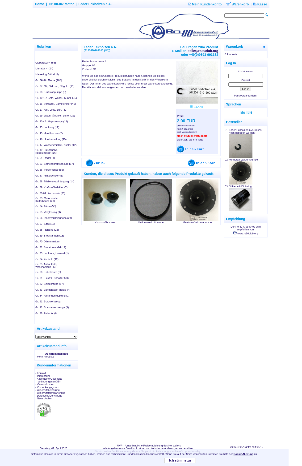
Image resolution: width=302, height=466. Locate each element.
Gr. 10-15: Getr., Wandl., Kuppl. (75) (56, 97)
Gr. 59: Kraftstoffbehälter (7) (51, 187)
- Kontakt (40, 373)
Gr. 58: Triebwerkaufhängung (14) (54, 181)
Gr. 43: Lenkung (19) (47, 127)
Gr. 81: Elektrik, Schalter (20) (52, 278)
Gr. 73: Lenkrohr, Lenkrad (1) (52, 253)
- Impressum (42, 375)
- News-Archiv (43, 398)
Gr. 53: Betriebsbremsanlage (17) (54, 163)
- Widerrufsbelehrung (47, 390)
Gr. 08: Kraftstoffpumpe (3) (50, 92)
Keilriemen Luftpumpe (151, 222)
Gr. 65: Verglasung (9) (48, 212)
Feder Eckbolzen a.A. (95, 4)
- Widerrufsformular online (50, 392)
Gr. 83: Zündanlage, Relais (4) (52, 289)
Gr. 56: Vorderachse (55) (49, 169)
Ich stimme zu (180, 460)
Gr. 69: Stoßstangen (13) (49, 235)
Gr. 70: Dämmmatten (47, 241)
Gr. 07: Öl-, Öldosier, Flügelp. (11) (54, 86)
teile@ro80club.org (203, 51)
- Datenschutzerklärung (48, 395)
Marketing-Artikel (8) (47, 74)
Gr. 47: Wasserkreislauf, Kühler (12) (55, 145)
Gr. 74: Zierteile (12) (47, 259)
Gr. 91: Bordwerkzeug (47, 301)
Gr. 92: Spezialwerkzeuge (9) (52, 307)
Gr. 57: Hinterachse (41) (49, 175)
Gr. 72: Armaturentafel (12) (50, 247)
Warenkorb (237, 4)
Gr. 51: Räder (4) (45, 158)
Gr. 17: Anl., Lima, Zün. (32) (51, 109)
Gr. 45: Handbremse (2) (49, 133)
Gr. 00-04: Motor (61, 4)
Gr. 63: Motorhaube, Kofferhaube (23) (47, 199)
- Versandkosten (44, 384)
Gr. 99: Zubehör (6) (46, 313)
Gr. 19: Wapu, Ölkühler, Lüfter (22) (55, 115)
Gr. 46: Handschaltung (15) (51, 139)
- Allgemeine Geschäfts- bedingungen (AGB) (49, 380)
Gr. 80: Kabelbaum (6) (48, 272)
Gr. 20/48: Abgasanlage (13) (51, 121)
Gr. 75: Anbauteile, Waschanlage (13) (46, 265)
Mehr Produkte (45, 356)
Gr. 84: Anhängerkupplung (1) (52, 295)
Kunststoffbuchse (105, 222)
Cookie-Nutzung (243, 454)
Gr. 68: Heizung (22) (47, 229)
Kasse (260, 4)
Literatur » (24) (44, 68)
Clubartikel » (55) (45, 62)
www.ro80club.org (245, 233)
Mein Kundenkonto (205, 4)
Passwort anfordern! (245, 95)
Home (39, 4)
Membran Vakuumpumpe (197, 222)
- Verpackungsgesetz (47, 387)
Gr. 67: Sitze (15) (45, 223)
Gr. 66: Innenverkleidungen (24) (53, 218)
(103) (48, 80)
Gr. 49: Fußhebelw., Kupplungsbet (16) (46, 151)
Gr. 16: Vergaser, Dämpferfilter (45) (55, 103)
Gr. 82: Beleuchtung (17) (49, 283)
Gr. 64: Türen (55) (45, 206)
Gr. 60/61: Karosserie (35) (50, 193)
